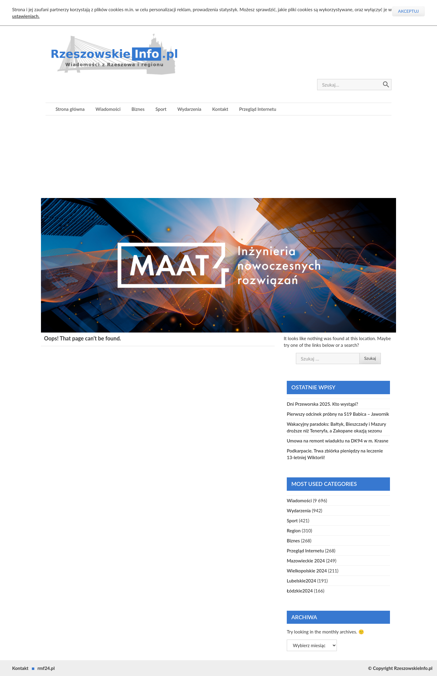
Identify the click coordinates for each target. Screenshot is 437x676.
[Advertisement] (218, 158)
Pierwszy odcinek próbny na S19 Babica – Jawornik (338, 414)
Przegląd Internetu (257, 109)
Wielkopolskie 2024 (307, 570)
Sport (160, 109)
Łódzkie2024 (300, 590)
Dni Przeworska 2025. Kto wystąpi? (322, 404)
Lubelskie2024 (301, 580)
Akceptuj (408, 11)
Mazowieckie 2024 (306, 560)
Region (294, 530)
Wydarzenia (189, 109)
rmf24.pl (46, 668)
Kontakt (220, 109)
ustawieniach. (25, 16)
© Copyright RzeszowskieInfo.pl (400, 668)
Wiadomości (108, 109)
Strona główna (70, 109)
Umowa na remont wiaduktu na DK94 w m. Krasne (337, 440)
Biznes (137, 109)
